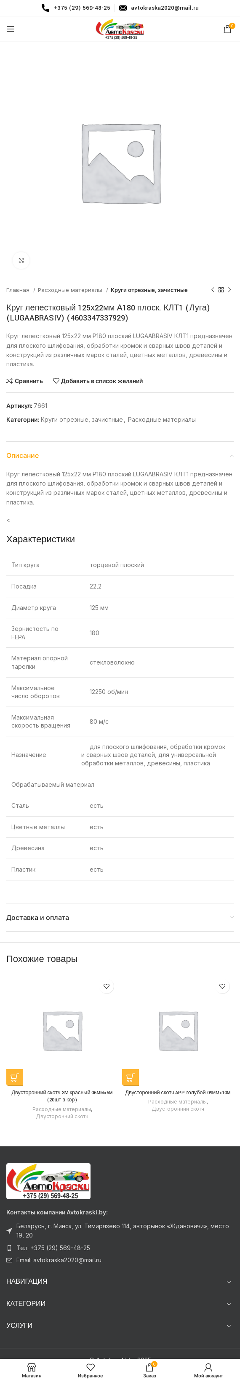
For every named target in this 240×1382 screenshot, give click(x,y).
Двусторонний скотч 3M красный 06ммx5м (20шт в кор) (62, 1096)
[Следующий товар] (229, 290)
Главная (18, 289)
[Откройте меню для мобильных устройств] (10, 29)
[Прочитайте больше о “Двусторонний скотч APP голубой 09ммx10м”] (130, 1077)
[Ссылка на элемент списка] (120, 1231)
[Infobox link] (76, 8)
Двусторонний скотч (62, 1116)
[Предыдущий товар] (212, 290)
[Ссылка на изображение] (48, 1180)
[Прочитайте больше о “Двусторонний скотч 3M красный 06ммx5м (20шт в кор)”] (14, 1077)
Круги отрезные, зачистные (149, 289)
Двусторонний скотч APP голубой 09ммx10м (177, 1092)
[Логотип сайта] (120, 28)
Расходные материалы (71, 289)
